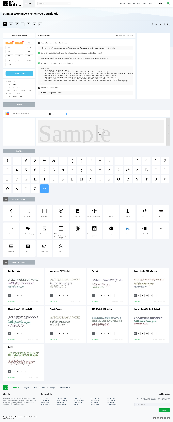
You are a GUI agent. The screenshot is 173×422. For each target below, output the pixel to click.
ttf (9, 43)
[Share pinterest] (164, 24)
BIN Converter (111, 400)
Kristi (10, 347)
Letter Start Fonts (65, 387)
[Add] (5, 24)
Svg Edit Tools (61, 398)
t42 (9, 60)
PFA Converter (94, 400)
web (19, 43)
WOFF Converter (62, 400)
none (9, 64)
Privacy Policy (94, 404)
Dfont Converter (45, 404)
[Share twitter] (160, 24)
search (69, 3)
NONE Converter (62, 404)
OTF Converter (94, 398)
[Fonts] (40, 24)
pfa (19, 51)
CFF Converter (78, 402)
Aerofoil (95, 271)
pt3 (9, 56)
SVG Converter (111, 398)
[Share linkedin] (168, 24)
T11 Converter (111, 402)
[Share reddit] (156, 24)
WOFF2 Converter (79, 400)
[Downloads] (17, 295)
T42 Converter (94, 402)
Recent (122, 3)
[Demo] (17, 24)
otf (9, 51)
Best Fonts (136, 3)
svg (29, 43)
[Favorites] (11, 24)
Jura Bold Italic (14, 271)
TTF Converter (78, 398)
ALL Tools (77, 404)
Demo (144, 3)
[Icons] (34, 24)
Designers (26, 387)
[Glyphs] (22, 24)
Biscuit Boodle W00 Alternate (145, 271)
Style (35, 387)
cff (29, 56)
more (44, 188)
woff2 (29, 47)
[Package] (28, 24)
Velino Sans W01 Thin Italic (60, 271)
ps (19, 56)
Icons (129, 3)
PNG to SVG (44, 398)
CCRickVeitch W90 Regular (102, 309)
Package (52, 387)
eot (9, 47)
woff (19, 47)
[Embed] (25, 295)
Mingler (15, 96)
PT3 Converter (45, 402)
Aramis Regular (56, 309)
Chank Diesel (17, 93)
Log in (160, 3)
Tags (43, 387)
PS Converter (61, 402)
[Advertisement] (153, 66)
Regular (15, 84)
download (19, 73)
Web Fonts (15, 387)
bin (29, 51)
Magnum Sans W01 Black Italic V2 (147, 309)
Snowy (20, 96)
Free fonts (13, 3)
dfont (29, 60)
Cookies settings (112, 404)
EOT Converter (45, 400)
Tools (150, 3)
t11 (19, 60)
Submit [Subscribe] (164, 410)
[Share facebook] (152, 24)
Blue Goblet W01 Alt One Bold (20, 309)
